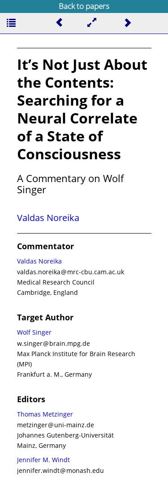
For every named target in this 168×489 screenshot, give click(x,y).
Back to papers (84, 6)
